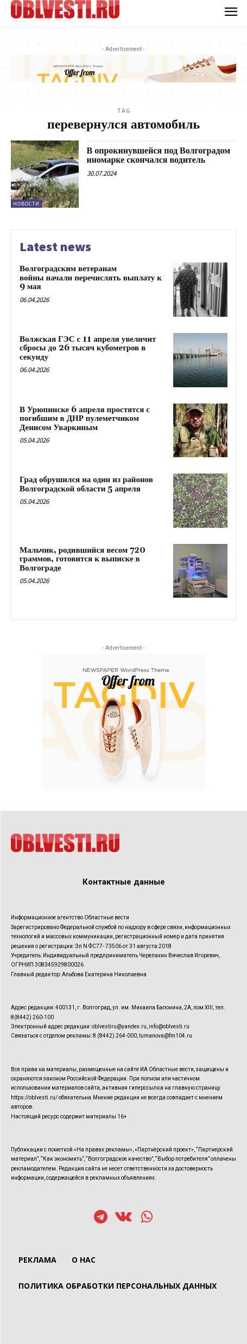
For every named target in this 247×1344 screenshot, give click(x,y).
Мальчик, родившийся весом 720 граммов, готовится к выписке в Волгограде (82, 559)
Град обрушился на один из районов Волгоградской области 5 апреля (86, 484)
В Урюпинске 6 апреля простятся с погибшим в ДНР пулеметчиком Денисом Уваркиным (85, 419)
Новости (26, 203)
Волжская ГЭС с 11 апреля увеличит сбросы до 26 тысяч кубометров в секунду (88, 348)
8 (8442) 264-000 (115, 1036)
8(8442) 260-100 (32, 1017)
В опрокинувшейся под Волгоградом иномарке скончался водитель (159, 155)
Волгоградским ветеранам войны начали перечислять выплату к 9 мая (91, 278)
